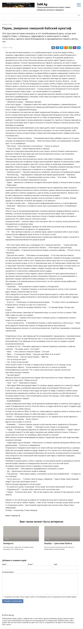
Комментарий (7, 572)
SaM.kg (42, 4)
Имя (4, 564)
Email (30, 564)
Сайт (55, 564)
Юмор (11, 47)
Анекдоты (8, 543)
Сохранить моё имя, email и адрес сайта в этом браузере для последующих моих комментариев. (41, 597)
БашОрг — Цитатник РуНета (58, 543)
